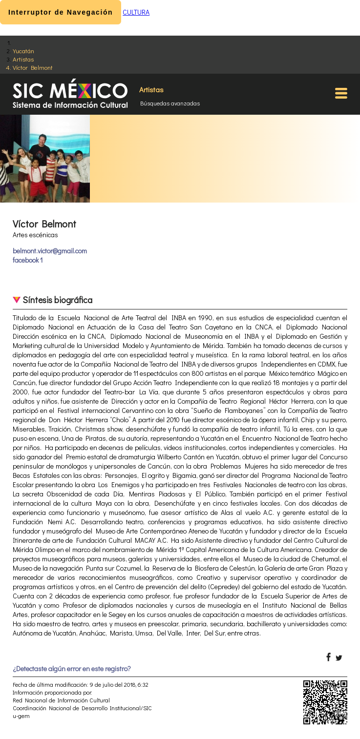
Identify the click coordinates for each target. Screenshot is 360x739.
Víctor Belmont (33, 67)
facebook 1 (27, 260)
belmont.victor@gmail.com (50, 250)
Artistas (23, 59)
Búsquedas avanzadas (170, 103)
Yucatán (23, 50)
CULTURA (136, 12)
